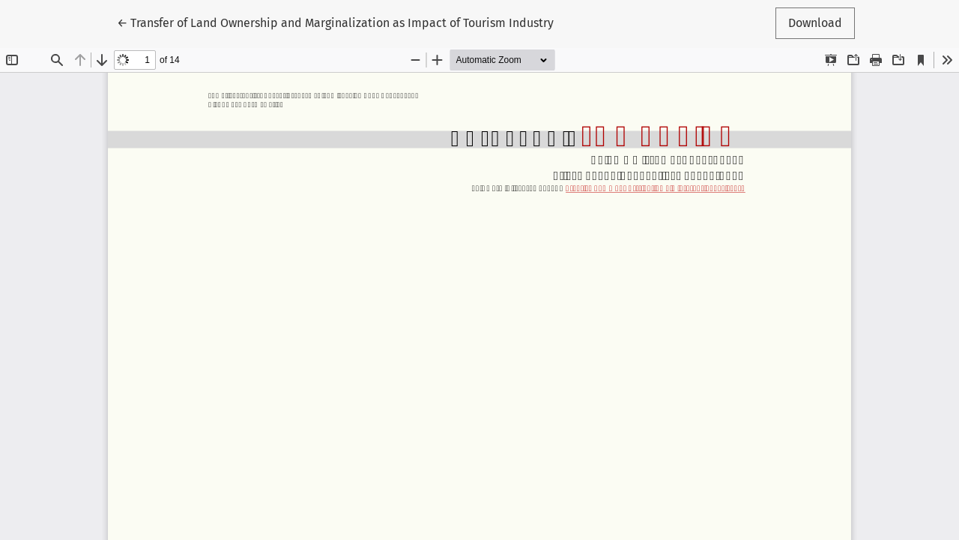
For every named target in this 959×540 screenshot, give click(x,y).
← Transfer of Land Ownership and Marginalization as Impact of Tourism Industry (335, 22)
